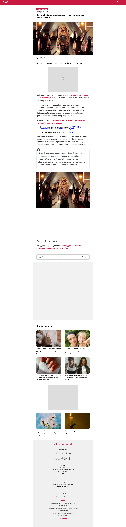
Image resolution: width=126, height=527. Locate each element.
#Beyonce (52, 129)
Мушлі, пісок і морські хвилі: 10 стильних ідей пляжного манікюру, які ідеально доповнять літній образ (48, 377)
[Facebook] (37, 58)
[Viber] (44, 58)
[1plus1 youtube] (70, 453)
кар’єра (63, 473)
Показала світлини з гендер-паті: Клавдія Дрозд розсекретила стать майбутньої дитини (48, 351)
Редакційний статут (63, 486)
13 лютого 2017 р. (67, 132)
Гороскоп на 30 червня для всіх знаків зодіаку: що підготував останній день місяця (47, 433)
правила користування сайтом (63, 484)
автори (63, 478)
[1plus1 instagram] (56, 453)
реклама (63, 467)
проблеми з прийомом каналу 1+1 (63, 469)
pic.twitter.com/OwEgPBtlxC (66, 129)
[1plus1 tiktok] (63, 453)
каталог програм (63, 471)
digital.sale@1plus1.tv (63, 510)
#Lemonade (44, 129)
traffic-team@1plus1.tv (63, 515)
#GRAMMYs (76, 127)
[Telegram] (41, 58)
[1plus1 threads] (59, 453)
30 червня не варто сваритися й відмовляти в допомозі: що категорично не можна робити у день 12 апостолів (76, 433)
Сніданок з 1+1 (42, 9)
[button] (122, 2)
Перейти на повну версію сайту (63, 444)
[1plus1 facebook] (66, 453)
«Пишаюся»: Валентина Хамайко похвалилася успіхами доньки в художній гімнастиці (77, 351)
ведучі (63, 475)
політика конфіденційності (63, 482)
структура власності (63, 480)
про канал (63, 465)
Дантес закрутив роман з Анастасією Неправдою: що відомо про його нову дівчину (76, 377)
